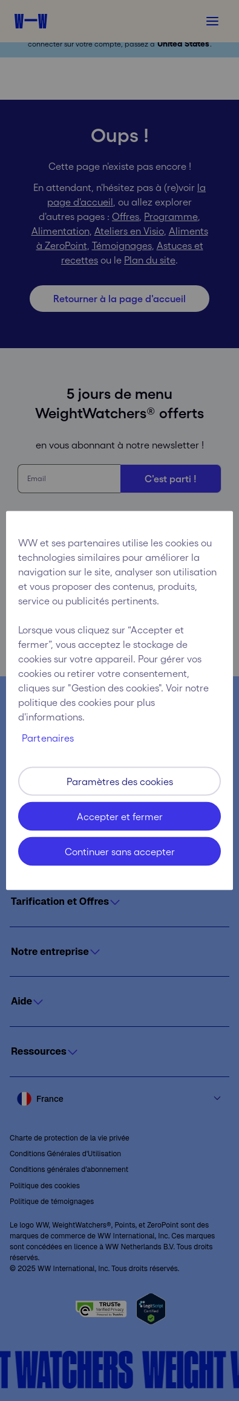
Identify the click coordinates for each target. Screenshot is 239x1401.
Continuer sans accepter (120, 851)
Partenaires (48, 738)
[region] (119, 700)
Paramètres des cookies (120, 781)
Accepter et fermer (120, 816)
